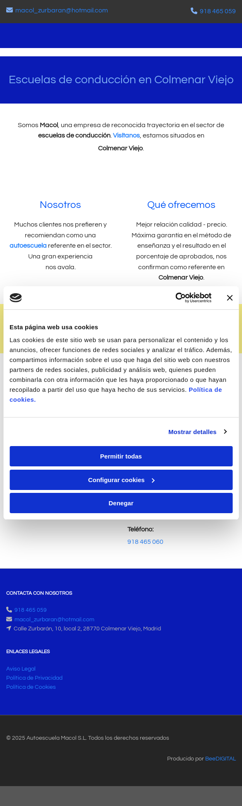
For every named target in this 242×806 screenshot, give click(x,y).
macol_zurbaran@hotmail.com (61, 10)
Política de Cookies (31, 687)
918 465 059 (218, 11)
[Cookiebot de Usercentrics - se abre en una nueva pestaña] (175, 297)
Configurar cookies (121, 479)
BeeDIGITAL (220, 759)
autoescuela (28, 245)
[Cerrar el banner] (229, 298)
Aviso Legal (21, 669)
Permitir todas (121, 456)
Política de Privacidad (34, 678)
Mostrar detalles (192, 431)
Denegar (120, 503)
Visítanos (126, 135)
